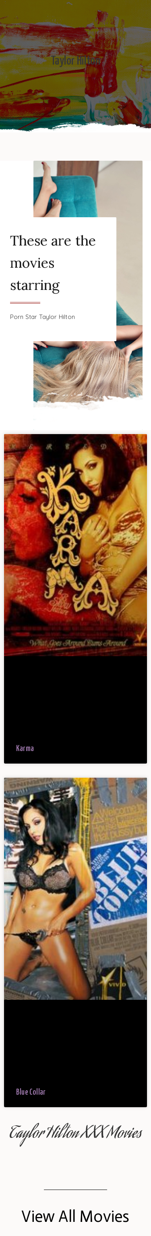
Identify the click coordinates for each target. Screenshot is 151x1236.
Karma (25, 749)
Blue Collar (31, 1092)
